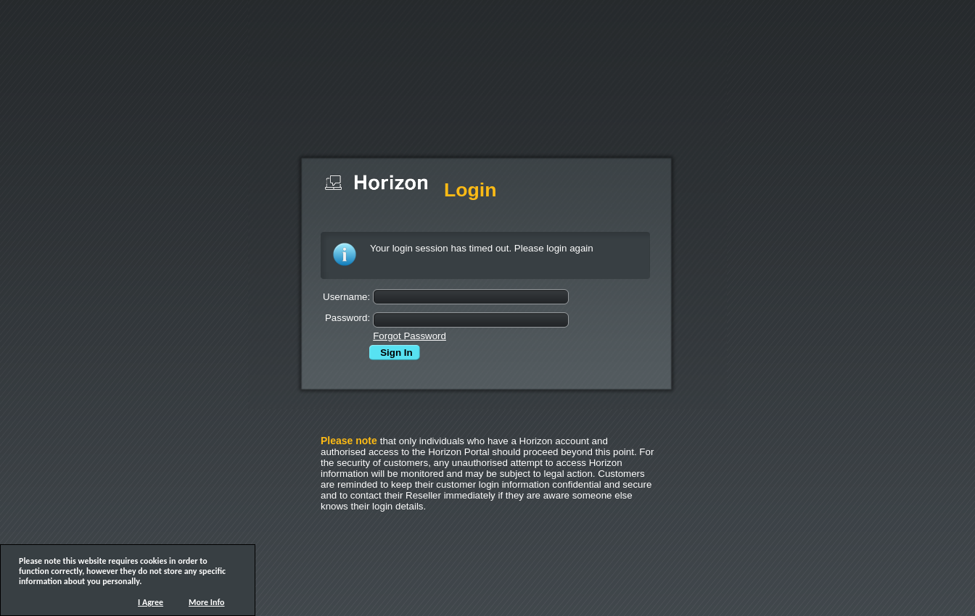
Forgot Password (409, 335)
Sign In (392, 352)
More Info (206, 602)
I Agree (150, 602)
